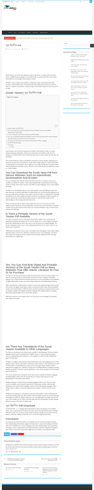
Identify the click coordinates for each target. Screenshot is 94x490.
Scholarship (35, 32)
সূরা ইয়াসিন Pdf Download (14, 142)
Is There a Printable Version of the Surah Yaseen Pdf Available (23, 134)
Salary (15, 32)
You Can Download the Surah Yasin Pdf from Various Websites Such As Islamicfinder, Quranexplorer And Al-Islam (29, 131)
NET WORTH (21, 32)
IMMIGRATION (44, 32)
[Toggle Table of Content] (55, 125)
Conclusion (10, 145)
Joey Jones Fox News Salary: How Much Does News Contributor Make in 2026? (79, 94)
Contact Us (23, 1)
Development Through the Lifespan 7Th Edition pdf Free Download (16, 459)
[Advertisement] (59, 17)
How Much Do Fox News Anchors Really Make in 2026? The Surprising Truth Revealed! (79, 71)
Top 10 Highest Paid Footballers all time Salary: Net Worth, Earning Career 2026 (34, 38)
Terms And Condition (40, 1)
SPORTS (29, 32)
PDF (24, 49)
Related (12, 147)
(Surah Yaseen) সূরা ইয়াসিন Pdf (15, 128)
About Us (18, 1)
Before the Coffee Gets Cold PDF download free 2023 (49, 459)
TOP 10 (10, 32)
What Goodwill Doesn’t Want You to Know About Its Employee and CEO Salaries (79, 87)
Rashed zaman (10, 49)
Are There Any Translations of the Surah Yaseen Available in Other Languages (27, 140)
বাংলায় (27, 49)
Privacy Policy (31, 1)
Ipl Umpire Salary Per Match (13, 467)
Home (5, 32)
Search (65, 43)
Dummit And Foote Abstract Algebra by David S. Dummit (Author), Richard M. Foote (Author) (50, 470)
